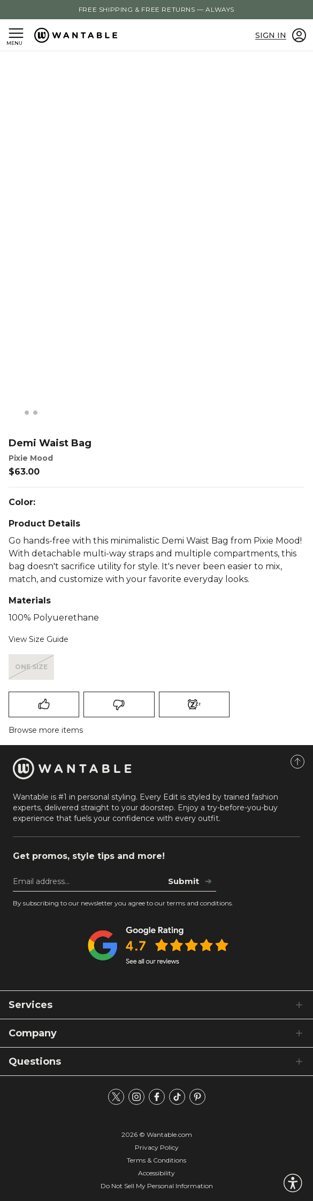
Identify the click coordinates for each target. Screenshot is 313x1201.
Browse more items (46, 730)
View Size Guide (38, 639)
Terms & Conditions (156, 1160)
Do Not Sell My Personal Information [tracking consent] (157, 1186)
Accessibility (156, 1173)
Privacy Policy (157, 1147)
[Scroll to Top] (297, 762)
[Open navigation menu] (16, 35)
